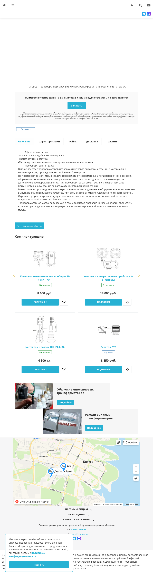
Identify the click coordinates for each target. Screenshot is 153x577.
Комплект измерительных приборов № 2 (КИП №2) (108, 278)
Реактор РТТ (108, 347)
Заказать (76, 105)
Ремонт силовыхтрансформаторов (99, 416)
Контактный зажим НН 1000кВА (45, 347)
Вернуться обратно (29, 225)
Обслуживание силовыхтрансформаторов (75, 391)
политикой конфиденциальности (27, 554)
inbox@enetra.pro (79, 533)
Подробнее (40, 302)
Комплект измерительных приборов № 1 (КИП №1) (45, 278)
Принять (39, 564)
